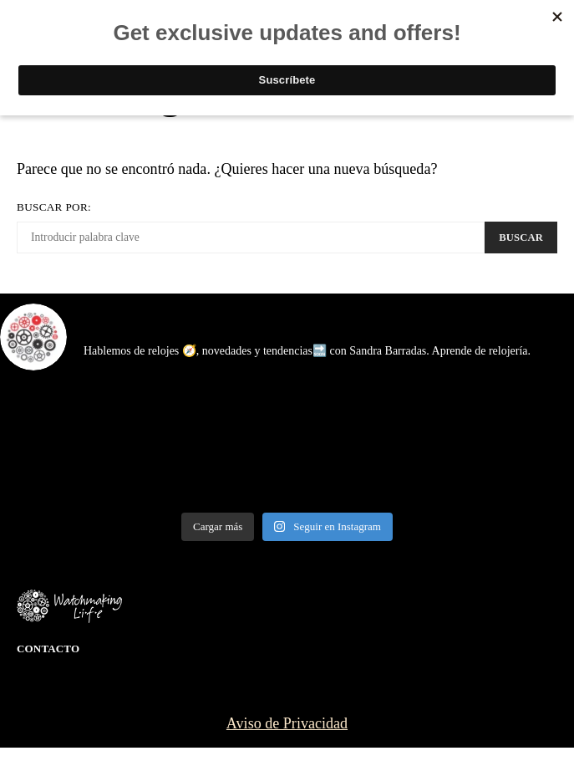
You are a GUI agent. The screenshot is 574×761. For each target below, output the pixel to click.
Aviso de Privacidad (287, 723)
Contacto (48, 648)
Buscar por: (54, 207)
